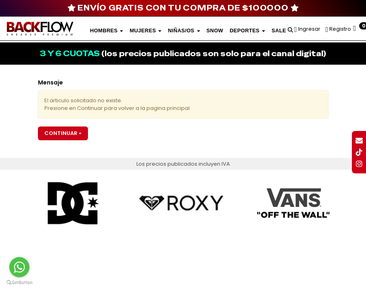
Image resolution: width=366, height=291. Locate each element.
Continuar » (63, 133)
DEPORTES (247, 30)
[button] (290, 28)
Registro (339, 29)
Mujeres (145, 30)
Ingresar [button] (309, 29)
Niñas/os (184, 30)
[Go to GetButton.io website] (19, 282)
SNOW (215, 30)
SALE (279, 30)
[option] (73, 203)
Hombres (106, 30)
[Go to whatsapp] (19, 267)
